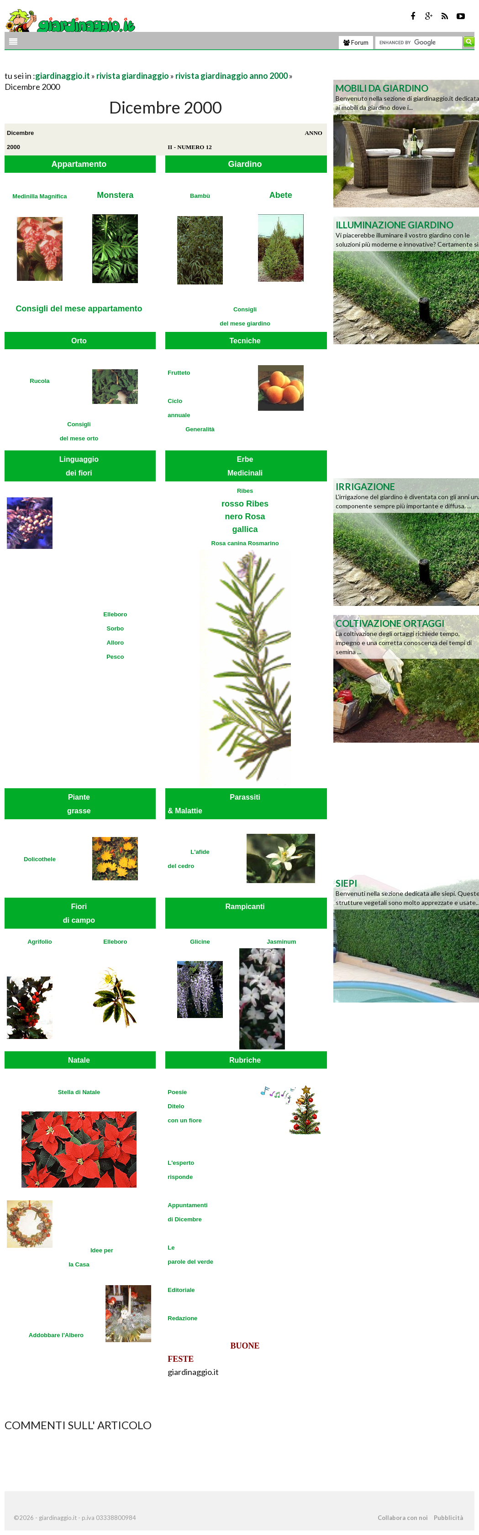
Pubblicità (448, 1517)
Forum (355, 42)
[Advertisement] (111, 64)
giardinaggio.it (62, 76)
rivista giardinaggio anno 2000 (231, 76)
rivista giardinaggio (132, 76)
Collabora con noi (403, 1517)
